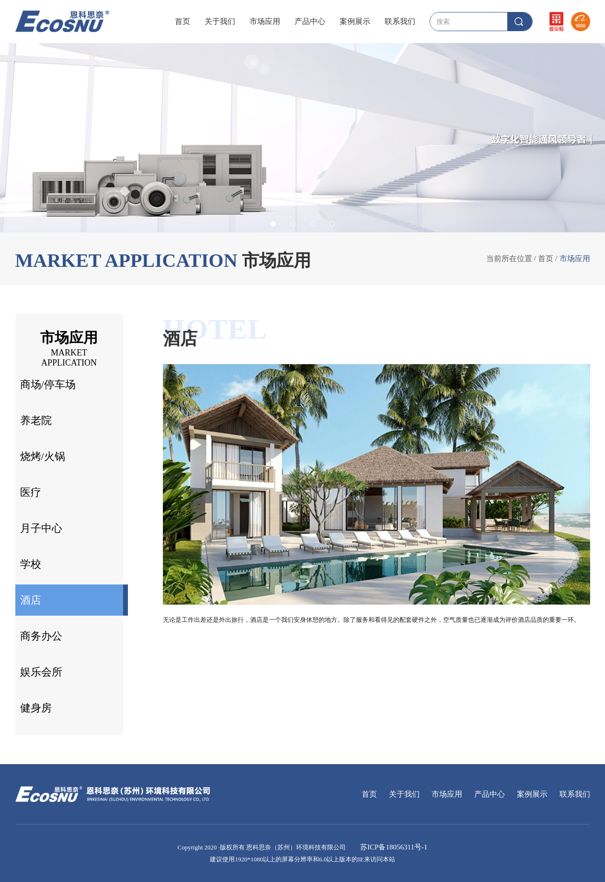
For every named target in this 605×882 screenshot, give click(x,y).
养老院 (36, 420)
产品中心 (310, 21)
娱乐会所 (41, 672)
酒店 (30, 600)
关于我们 (220, 21)
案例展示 (355, 21)
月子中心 (41, 528)
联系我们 (400, 21)
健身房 (36, 708)
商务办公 (41, 636)
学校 (30, 564)
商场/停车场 (48, 384)
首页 (182, 21)
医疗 (30, 492)
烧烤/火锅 (42, 456)
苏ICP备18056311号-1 (392, 847)
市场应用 (265, 21)
